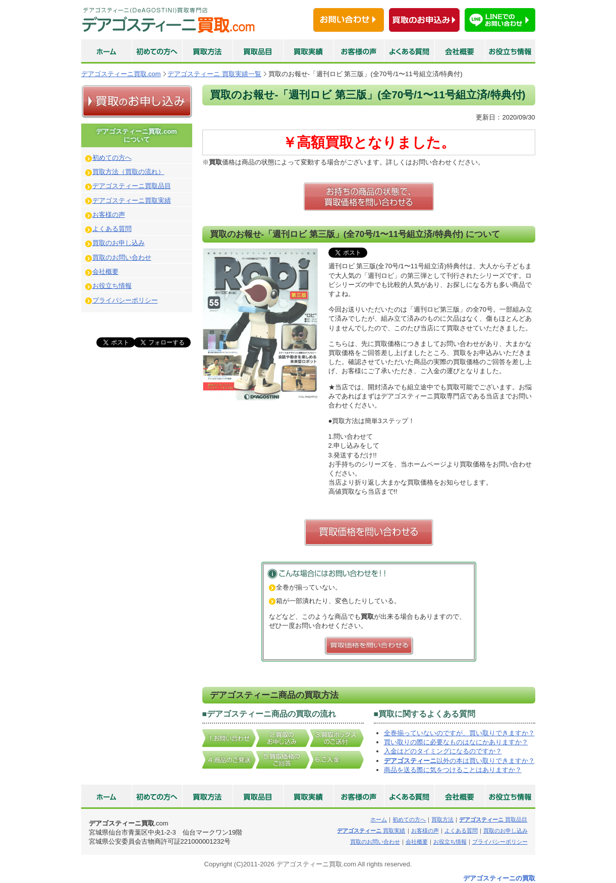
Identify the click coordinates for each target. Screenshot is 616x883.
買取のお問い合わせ (121, 257)
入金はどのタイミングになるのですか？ (443, 751)
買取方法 (442, 819)
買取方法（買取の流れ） (128, 171)
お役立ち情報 (112, 285)
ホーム (378, 819)
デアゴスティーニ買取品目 (131, 186)
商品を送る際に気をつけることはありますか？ (453, 770)
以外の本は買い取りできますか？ (459, 760)
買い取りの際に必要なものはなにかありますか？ (456, 742)
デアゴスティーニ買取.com (121, 74)
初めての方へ (112, 157)
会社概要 (105, 271)
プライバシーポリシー (125, 300)
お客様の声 (108, 214)
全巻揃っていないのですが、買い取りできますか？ (459, 733)
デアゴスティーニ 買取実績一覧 (214, 74)
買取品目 (493, 819)
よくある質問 (112, 228)
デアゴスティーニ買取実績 (131, 200)
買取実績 (371, 831)
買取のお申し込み (118, 243)
